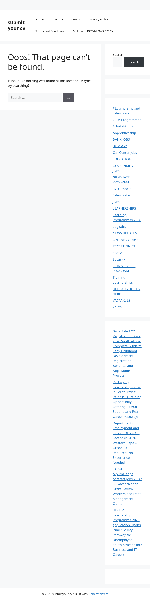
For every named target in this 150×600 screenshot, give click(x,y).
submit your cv (16, 25)
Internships (121, 195)
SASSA (117, 253)
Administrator (123, 126)
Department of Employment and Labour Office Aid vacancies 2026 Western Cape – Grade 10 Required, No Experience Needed (126, 443)
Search (118, 54)
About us (57, 19)
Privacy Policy (98, 19)
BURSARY (120, 146)
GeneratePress (98, 594)
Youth (117, 307)
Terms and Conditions (50, 31)
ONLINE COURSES (126, 239)
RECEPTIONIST (124, 246)
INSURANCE (122, 188)
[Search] (68, 97)
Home (39, 19)
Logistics (119, 226)
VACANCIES (121, 300)
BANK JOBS (121, 139)
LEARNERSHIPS (124, 208)
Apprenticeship (124, 133)
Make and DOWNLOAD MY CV (93, 31)
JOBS (116, 202)
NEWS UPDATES (125, 233)
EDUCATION (122, 159)
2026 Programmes (127, 119)
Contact (76, 19)
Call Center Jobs (125, 152)
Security (119, 259)
